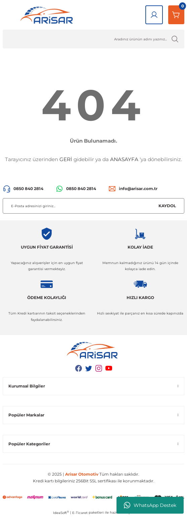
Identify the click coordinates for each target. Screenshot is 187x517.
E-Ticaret (80, 513)
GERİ (65, 159)
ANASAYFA (124, 159)
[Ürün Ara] (93, 39)
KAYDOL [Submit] (167, 205)
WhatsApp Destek (150, 505)
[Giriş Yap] (154, 15)
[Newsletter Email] (93, 206)
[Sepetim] (176, 14)
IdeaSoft (61, 512)
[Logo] (48, 15)
